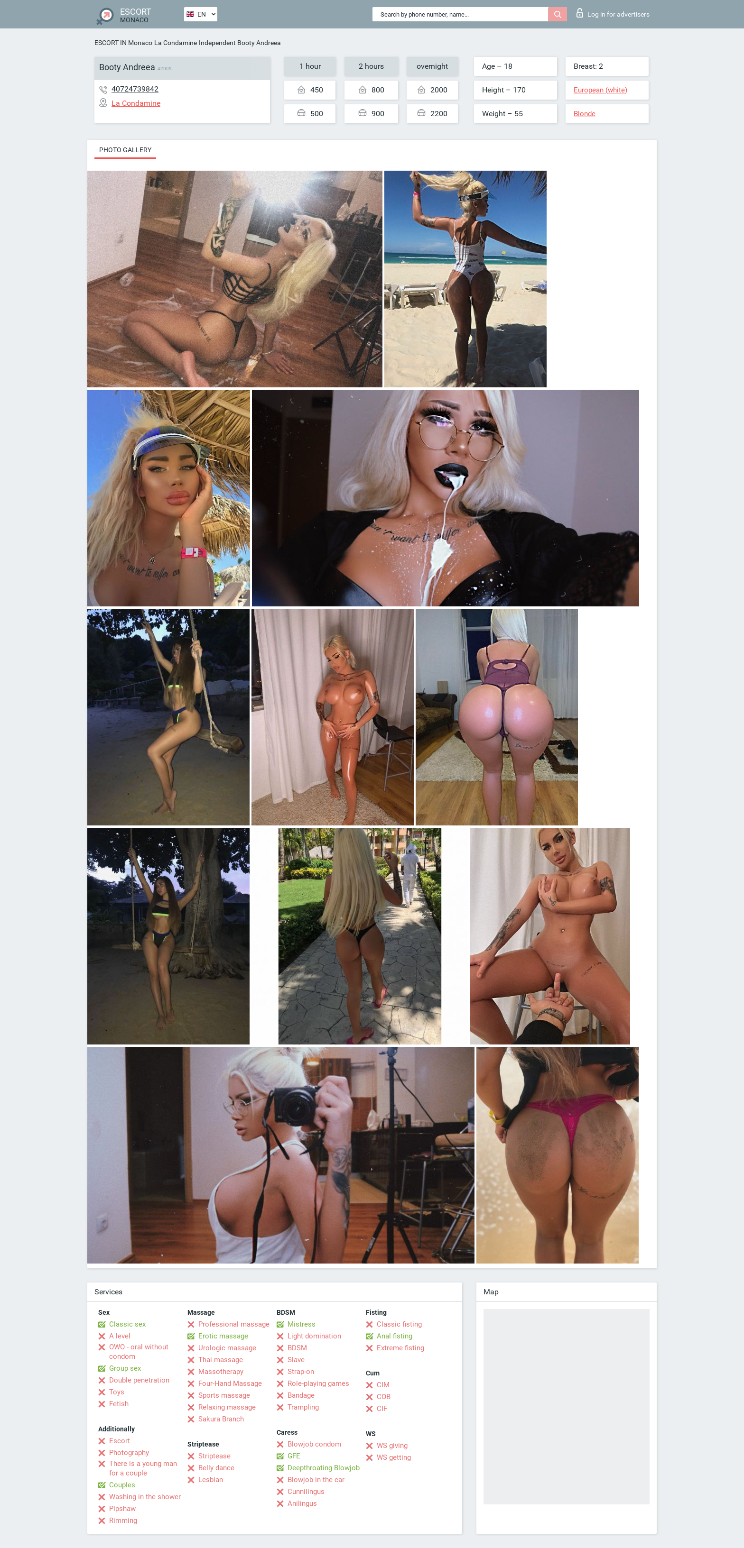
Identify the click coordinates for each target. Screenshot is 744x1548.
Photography (129, 1452)
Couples (122, 1485)
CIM (383, 1385)
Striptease (214, 1456)
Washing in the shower (145, 1497)
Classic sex (127, 1324)
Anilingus (302, 1503)
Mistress (302, 1324)
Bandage (301, 1395)
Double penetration (139, 1380)
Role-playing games (318, 1383)
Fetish (119, 1404)
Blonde (584, 114)
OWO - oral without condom (138, 1352)
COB (384, 1396)
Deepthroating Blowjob (324, 1468)
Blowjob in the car (316, 1479)
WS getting (394, 1457)
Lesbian (210, 1479)
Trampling (303, 1407)
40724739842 (135, 88)
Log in (613, 13)
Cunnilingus (306, 1491)
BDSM (297, 1348)
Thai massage (220, 1360)
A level (119, 1336)
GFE (294, 1456)
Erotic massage (223, 1336)
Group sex (125, 1368)
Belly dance (216, 1468)
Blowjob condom (314, 1444)
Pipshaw (122, 1508)
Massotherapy (220, 1371)
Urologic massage (227, 1348)
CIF (382, 1408)
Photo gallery (125, 150)
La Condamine (175, 42)
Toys (116, 1392)
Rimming (123, 1520)
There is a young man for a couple (143, 1468)
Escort (119, 1441)
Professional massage (234, 1324)
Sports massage (224, 1395)
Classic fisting (399, 1324)
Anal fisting (394, 1336)
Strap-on (301, 1371)
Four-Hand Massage (230, 1383)
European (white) (600, 90)
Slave (296, 1360)
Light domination (314, 1336)
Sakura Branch (221, 1419)
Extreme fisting (400, 1348)
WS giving (392, 1445)
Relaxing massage (227, 1407)
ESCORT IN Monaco (123, 42)
